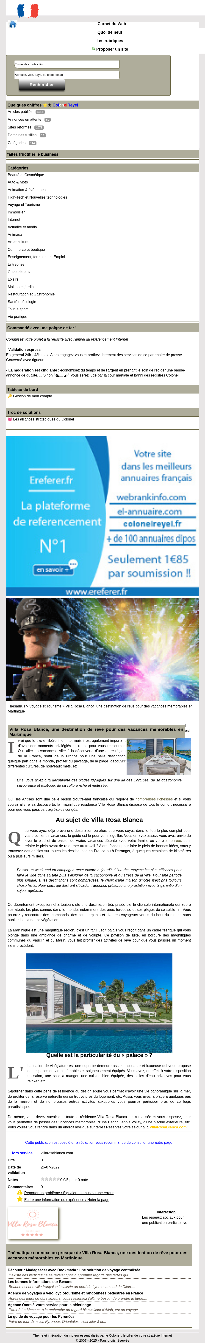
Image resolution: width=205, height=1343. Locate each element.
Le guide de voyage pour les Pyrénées (41, 1316)
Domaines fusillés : (27, 135)
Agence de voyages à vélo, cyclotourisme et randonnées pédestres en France (75, 1293)
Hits (11, 1160)
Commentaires (20, 1187)
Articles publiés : (26, 112)
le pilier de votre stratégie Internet (147, 1335)
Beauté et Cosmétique (26, 175)
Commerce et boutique (26, 249)
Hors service (22, 1153)
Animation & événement (27, 190)
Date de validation (16, 1170)
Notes (13, 1180)
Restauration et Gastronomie (31, 294)
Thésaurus (16, 706)
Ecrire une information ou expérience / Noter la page (66, 1200)
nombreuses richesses (154, 799)
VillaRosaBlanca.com (168, 1127)
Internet (14, 219)
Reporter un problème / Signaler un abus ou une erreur (69, 1193)
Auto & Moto (18, 182)
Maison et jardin (21, 287)
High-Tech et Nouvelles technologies (37, 197)
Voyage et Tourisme (24, 205)
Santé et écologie (22, 302)
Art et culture (18, 242)
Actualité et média (22, 227)
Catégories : (22, 143)
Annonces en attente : (29, 119)
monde (176, 915)
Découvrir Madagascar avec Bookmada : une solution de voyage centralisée (74, 1270)
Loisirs (13, 279)
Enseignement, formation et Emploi (36, 257)
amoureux (174, 841)
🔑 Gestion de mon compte (30, 396)
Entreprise (16, 264)
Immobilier (16, 212)
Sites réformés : (26, 127)
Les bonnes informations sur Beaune (40, 1282)
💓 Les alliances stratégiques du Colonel (41, 419)
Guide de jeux (19, 272)
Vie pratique (17, 317)
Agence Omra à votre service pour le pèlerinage (49, 1305)
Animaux (15, 235)
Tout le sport (18, 309)
